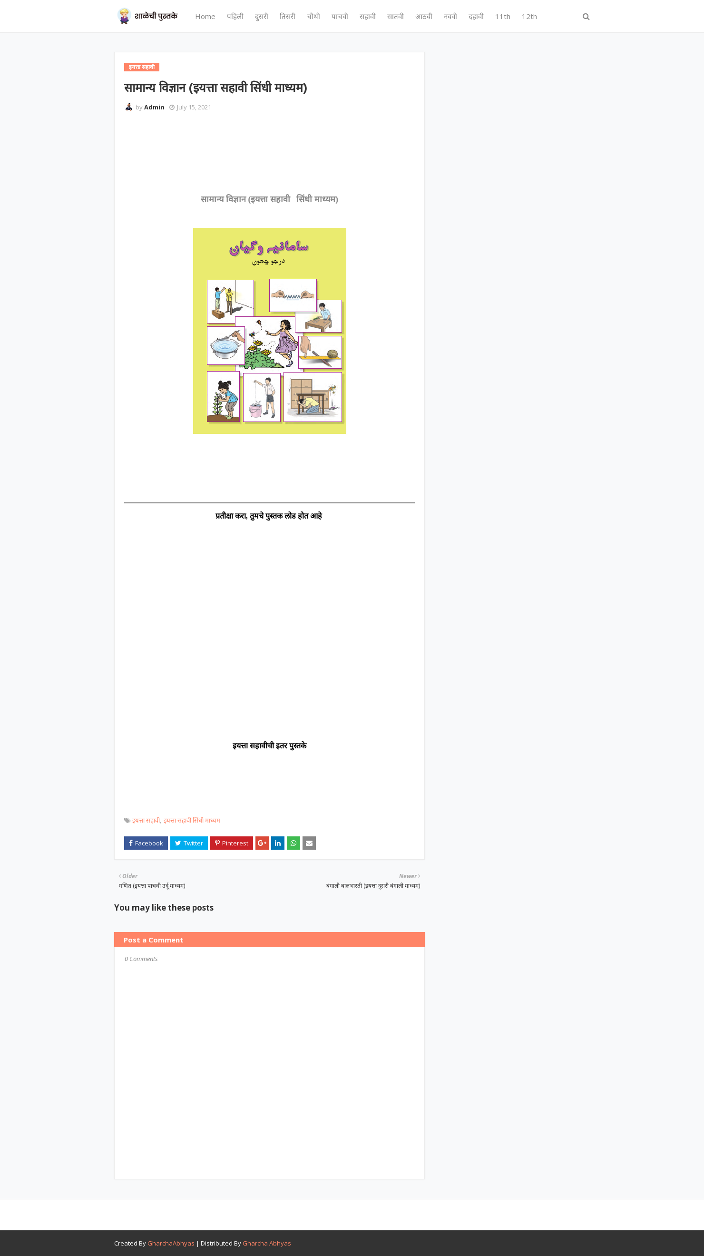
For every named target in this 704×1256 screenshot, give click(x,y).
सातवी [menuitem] (395, 16)
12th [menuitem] (529, 16)
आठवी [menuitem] (423, 16)
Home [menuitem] (205, 16)
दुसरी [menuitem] (261, 16)
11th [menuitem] (502, 16)
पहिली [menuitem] (235, 16)
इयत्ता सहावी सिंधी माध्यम (192, 820)
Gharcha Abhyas (267, 1243)
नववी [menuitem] (450, 16)
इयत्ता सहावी (146, 820)
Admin (154, 107)
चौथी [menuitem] (313, 16)
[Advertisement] (297, 145)
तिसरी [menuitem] (287, 16)
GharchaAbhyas (171, 1243)
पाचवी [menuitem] (340, 16)
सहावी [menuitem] (368, 16)
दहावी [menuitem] (476, 16)
